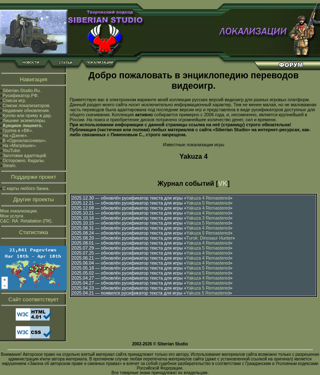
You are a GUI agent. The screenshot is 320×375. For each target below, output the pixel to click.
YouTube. (11, 150)
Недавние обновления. (26, 110)
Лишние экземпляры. (24, 120)
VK (223, 183)
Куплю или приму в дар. (27, 115)
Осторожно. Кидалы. (23, 160)
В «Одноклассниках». (24, 140)
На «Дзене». (15, 135)
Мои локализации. (19, 210)
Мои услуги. (12, 215)
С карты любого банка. (26, 188)
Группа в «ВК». (17, 130)
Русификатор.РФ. (20, 95)
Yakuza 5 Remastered (208, 202)
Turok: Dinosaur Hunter (209, 237)
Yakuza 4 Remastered (208, 197)
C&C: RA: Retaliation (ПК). (26, 220)
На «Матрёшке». (19, 145)
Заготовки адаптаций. (24, 155)
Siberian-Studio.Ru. (21, 90)
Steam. (9, 165)
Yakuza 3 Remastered (208, 217)
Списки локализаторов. (26, 105)
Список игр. (14, 100)
